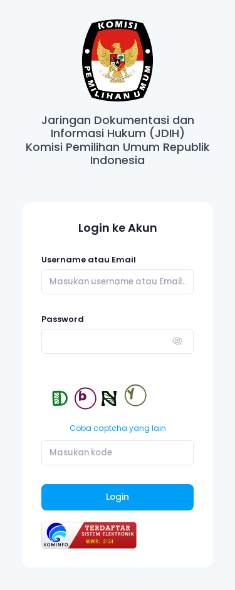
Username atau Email (88, 260)
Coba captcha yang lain (118, 428)
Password (62, 319)
